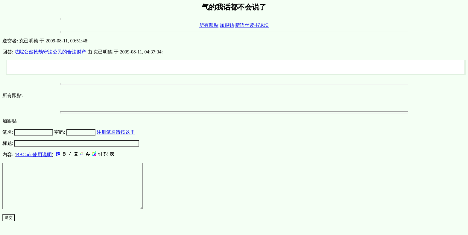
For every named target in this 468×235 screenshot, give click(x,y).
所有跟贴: (12, 95)
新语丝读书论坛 (252, 25)
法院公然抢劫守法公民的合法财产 (50, 51)
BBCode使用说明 (34, 154)
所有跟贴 (208, 25)
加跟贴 (227, 25)
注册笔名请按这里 (116, 132)
